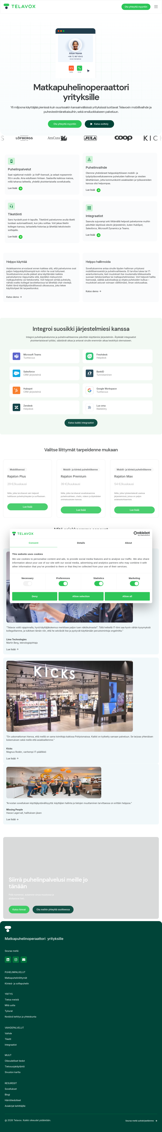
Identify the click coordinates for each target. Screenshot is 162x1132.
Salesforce (29, 459)
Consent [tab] (33, 542)
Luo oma (101, 493)
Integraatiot (11, 1044)
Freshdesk (102, 442)
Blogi (7, 1094)
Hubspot (27, 476)
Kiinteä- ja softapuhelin (17, 983)
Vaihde (8, 1033)
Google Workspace (107, 476)
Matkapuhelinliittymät (16, 977)
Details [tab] (81, 542)
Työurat (9, 1011)
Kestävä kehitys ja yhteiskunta (20, 1016)
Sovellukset (11, 1089)
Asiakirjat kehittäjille (15, 1106)
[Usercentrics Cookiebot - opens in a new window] (136, 533)
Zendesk (28, 493)
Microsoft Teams (32, 442)
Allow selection (81, 596)
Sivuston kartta (12, 1072)
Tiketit (8, 1039)
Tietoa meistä (12, 999)
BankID (100, 459)
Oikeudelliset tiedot (15, 1060)
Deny (35, 596)
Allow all (127, 596)
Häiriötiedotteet (13, 1100)
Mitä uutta (10, 1005)
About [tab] (128, 542)
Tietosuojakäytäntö (15, 1066)
